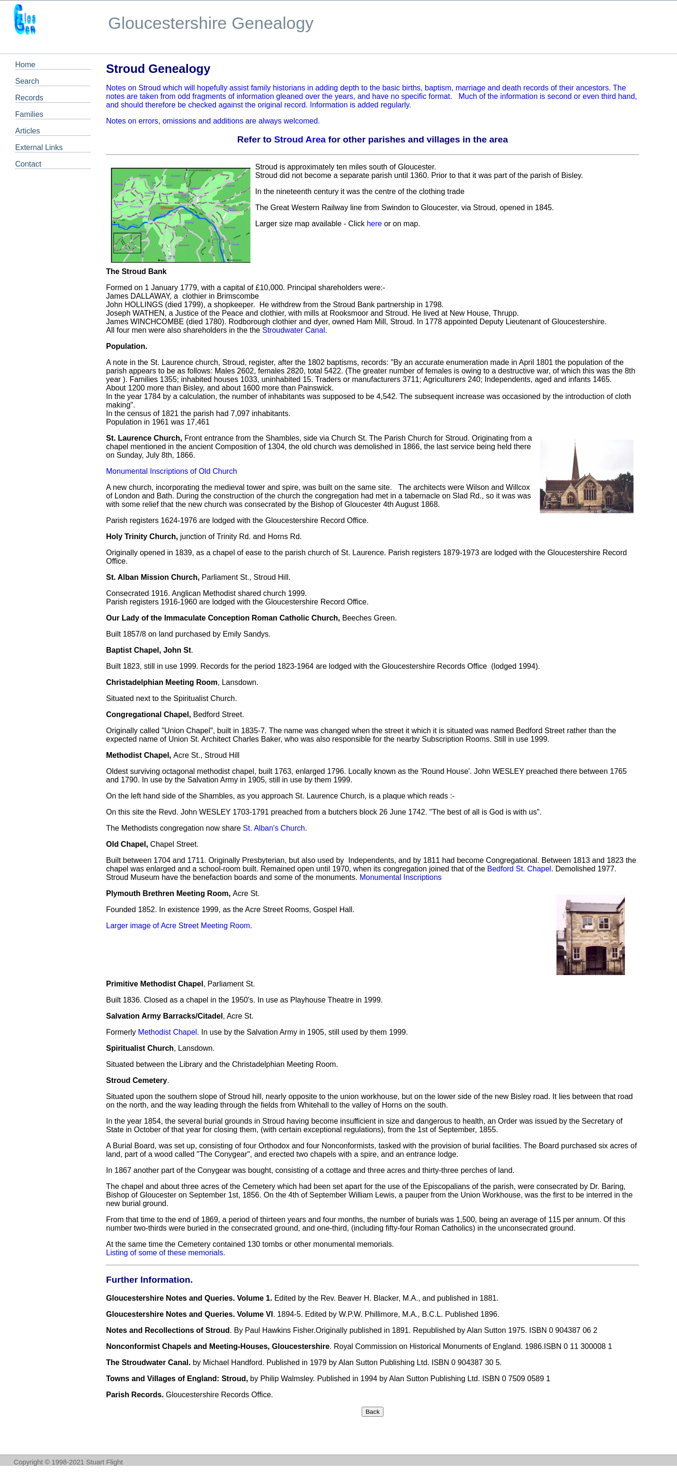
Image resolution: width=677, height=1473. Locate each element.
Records (29, 98)
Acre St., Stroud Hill (173, 755)
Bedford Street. (175, 714)
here (374, 224)
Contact (28, 164)
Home (25, 65)
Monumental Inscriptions (400, 877)
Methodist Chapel (167, 1032)
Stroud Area (300, 139)
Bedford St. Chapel (519, 869)
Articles (27, 131)
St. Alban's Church (274, 828)
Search (27, 81)
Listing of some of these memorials (164, 1253)
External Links (39, 147)
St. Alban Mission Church (151, 577)
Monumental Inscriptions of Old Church (171, 471)
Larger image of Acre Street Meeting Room (178, 926)
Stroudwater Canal (293, 330)
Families (29, 114)
